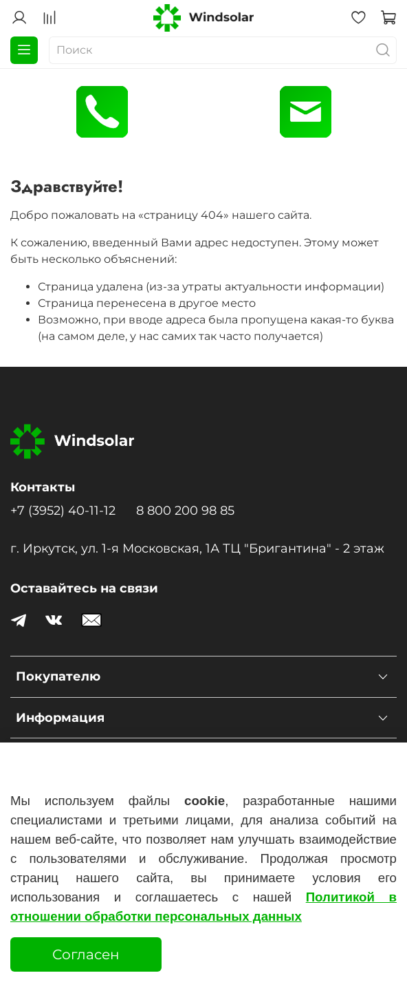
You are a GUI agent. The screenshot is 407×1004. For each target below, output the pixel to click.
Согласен (86, 954)
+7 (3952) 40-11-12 (63, 510)
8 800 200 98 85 (185, 510)
